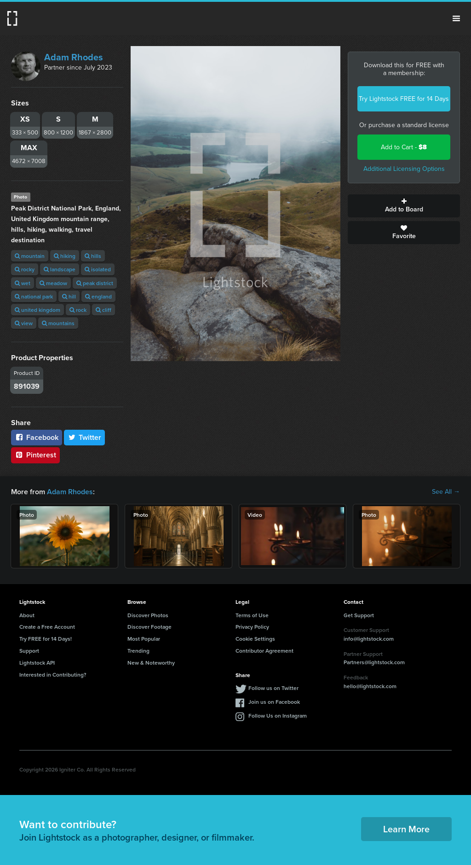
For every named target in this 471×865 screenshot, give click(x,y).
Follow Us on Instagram (277, 715)
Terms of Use (252, 615)
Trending (138, 651)
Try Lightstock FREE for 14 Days (404, 99)
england (98, 296)
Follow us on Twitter (273, 688)
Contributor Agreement (264, 651)
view (24, 323)
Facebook (36, 437)
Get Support (359, 615)
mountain (30, 256)
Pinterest (35, 455)
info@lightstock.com (369, 639)
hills (93, 256)
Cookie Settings (255, 639)
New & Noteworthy (151, 662)
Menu (456, 18)
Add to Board (404, 206)
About (26, 615)
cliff (103, 310)
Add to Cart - (404, 147)
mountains (58, 323)
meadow (53, 283)
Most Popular (143, 639)
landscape (59, 269)
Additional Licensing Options (404, 169)
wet (22, 283)
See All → (446, 492)
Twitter (85, 437)
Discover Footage (149, 627)
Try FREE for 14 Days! (45, 639)
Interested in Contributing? (52, 674)
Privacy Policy (252, 627)
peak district (94, 283)
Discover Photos (147, 615)
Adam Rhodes (73, 57)
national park (34, 296)
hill (69, 296)
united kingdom (37, 310)
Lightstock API (37, 662)
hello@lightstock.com (370, 686)
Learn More (406, 829)
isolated (98, 269)
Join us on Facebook (274, 702)
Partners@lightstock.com (374, 662)
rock (77, 310)
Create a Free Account (47, 627)
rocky (24, 269)
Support (29, 651)
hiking (64, 256)
